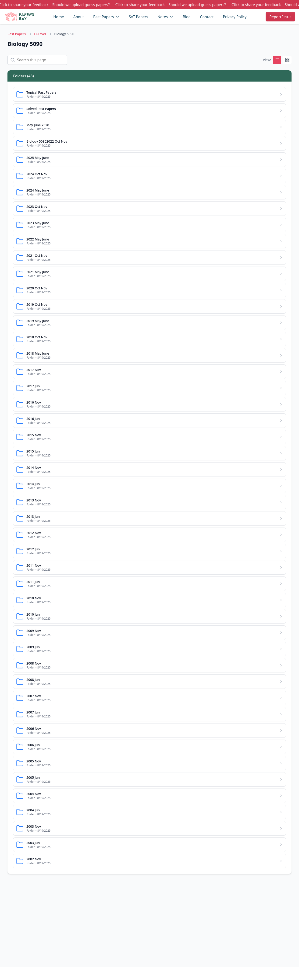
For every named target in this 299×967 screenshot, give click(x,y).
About (78, 16)
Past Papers (103, 16)
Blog (187, 16)
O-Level (40, 34)
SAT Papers (138, 16)
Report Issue (280, 16)
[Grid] (287, 60)
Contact (207, 16)
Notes (162, 16)
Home (58, 16)
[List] (277, 60)
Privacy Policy (234, 16)
